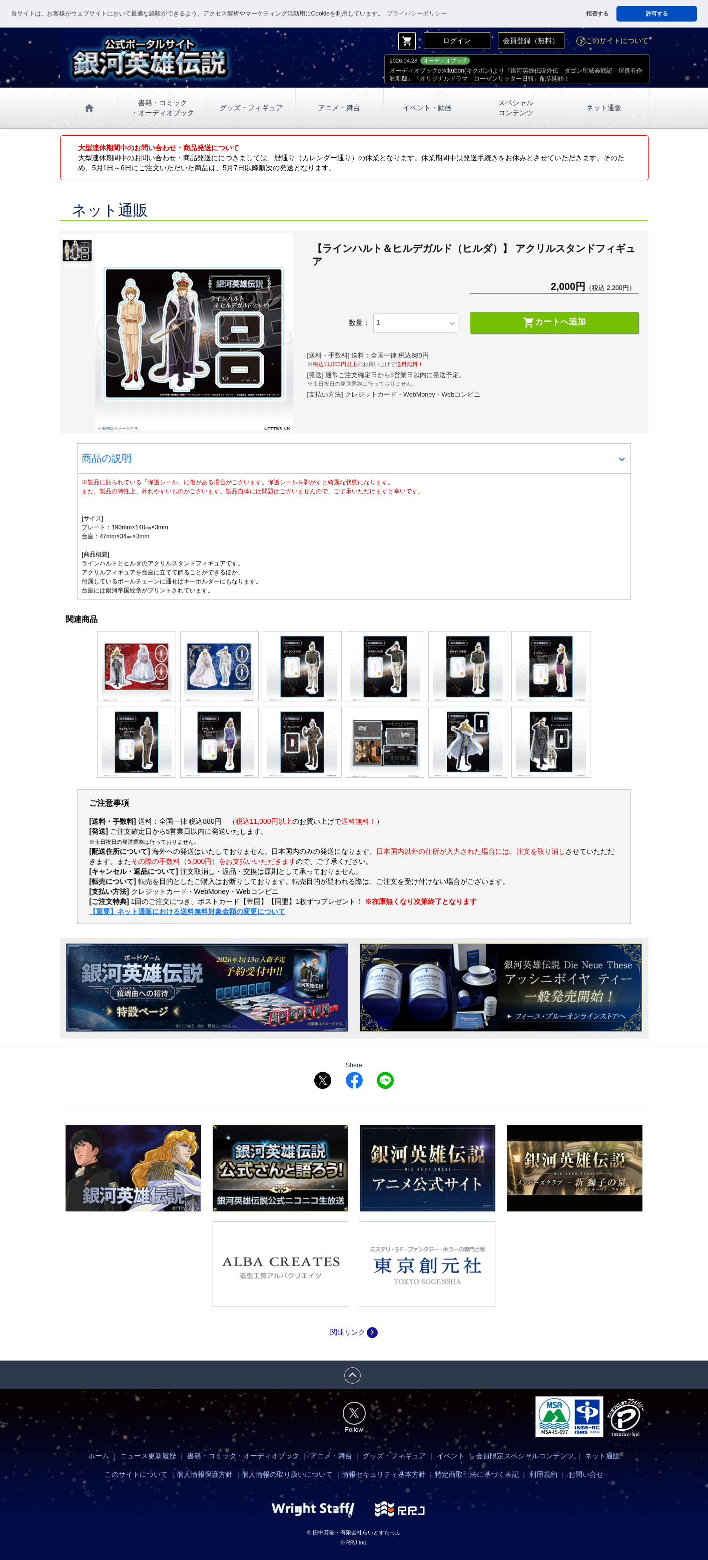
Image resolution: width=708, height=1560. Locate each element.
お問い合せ (585, 1474)
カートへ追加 (554, 323)
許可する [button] (657, 14)
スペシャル (516, 108)
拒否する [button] (597, 14)
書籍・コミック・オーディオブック (243, 1456)
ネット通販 (603, 108)
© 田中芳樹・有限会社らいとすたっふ (354, 1532)
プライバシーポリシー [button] (417, 13)
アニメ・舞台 (339, 108)
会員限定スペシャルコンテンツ (525, 1456)
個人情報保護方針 (205, 1474)
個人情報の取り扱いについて (287, 1474)
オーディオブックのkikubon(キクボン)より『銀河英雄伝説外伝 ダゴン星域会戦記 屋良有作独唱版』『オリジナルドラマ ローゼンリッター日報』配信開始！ (516, 74)
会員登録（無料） (531, 41)
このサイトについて (612, 41)
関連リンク (353, 1332)
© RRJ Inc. (353, 1542)
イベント (451, 1456)
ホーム (98, 1456)
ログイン (457, 41)
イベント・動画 (427, 108)
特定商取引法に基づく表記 (477, 1474)
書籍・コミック (163, 108)
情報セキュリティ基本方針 (384, 1474)
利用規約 (543, 1474)
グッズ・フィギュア (251, 108)
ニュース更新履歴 (148, 1456)
